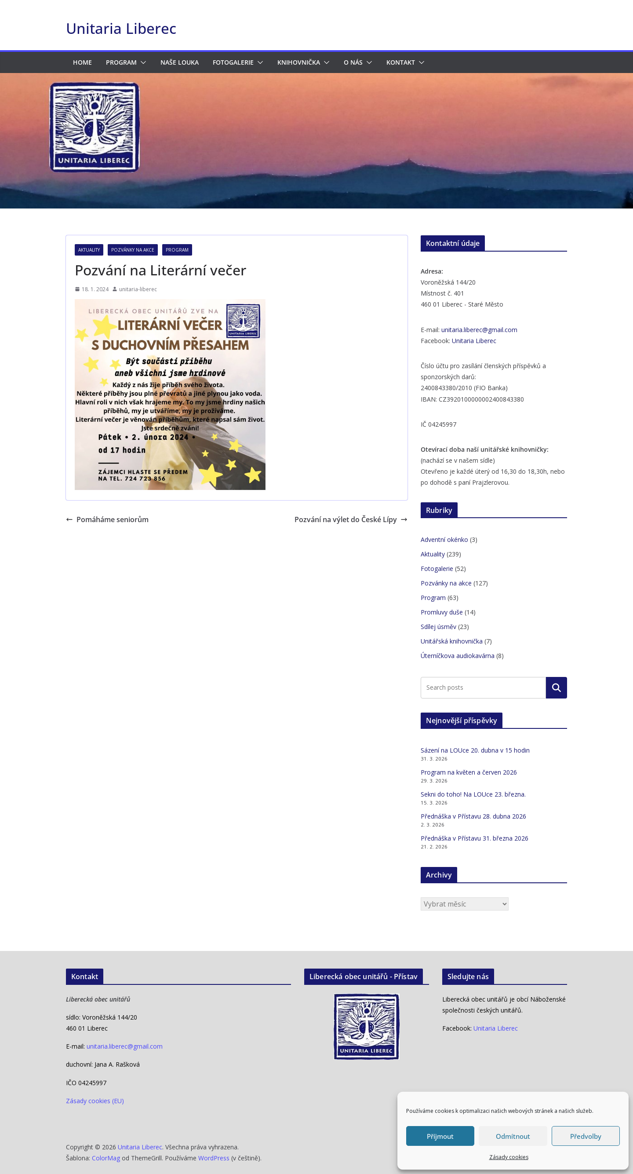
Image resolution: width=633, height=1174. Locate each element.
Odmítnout (513, 1136)
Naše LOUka (179, 62)
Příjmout (440, 1136)
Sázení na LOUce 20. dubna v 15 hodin (475, 750)
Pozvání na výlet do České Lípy (351, 519)
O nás (353, 62)
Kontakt (400, 62)
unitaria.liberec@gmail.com (479, 330)
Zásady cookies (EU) (95, 1101)
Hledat (556, 687)
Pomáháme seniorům (107, 519)
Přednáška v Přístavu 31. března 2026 (474, 838)
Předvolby (585, 1136)
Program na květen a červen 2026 (469, 772)
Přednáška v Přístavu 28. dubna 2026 (473, 816)
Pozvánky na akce (132, 250)
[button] (141, 62)
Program (121, 62)
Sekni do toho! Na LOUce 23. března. (473, 794)
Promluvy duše (442, 612)
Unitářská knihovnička (452, 641)
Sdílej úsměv (438, 626)
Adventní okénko (444, 539)
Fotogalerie (233, 62)
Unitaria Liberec (121, 28)
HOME (82, 62)
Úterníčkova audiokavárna (458, 655)
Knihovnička (298, 62)
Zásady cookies (508, 1157)
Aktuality (89, 250)
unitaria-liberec (138, 289)
